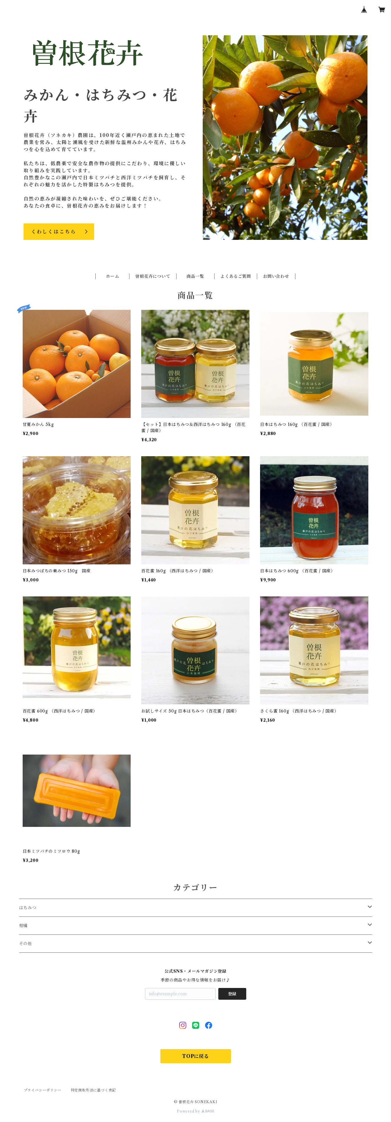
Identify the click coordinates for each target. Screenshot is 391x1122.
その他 (25, 943)
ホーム (112, 276)
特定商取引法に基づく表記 (93, 1090)
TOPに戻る (195, 1056)
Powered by (195, 1111)
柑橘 (23, 925)
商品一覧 (195, 276)
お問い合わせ (276, 276)
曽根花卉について (152, 276)
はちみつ (27, 907)
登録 (232, 993)
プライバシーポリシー (42, 1090)
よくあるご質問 (235, 276)
